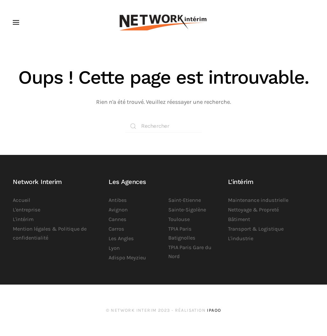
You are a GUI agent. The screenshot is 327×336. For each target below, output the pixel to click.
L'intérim (23, 219)
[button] (16, 22)
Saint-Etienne (184, 200)
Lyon (114, 248)
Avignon (118, 210)
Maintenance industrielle (258, 200)
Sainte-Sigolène (187, 210)
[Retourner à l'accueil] (163, 22)
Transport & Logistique (256, 229)
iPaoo (214, 310)
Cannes (117, 219)
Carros (116, 229)
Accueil (21, 200)
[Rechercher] (163, 126)
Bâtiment (239, 219)
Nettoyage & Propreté (253, 210)
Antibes (118, 200)
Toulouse (179, 219)
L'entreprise (26, 210)
